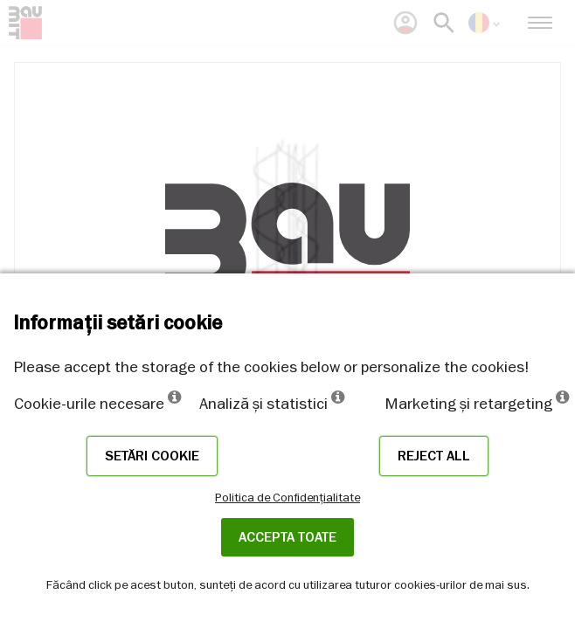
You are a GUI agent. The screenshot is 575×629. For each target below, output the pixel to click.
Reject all (434, 456)
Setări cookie (152, 456)
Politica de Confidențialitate (287, 497)
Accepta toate (287, 537)
